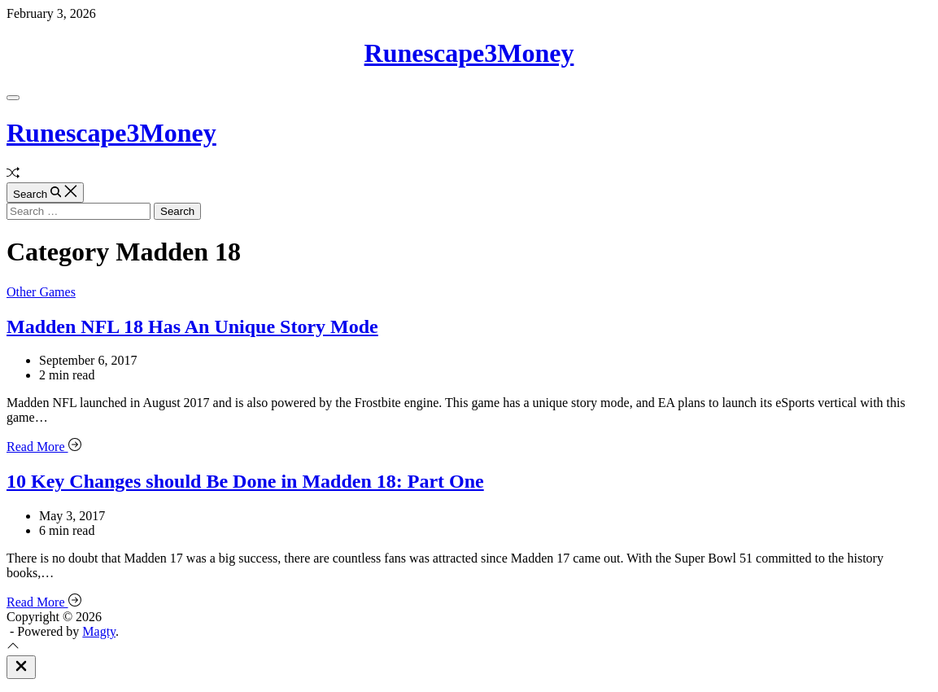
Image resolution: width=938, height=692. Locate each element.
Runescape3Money (469, 53)
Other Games (41, 292)
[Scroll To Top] (13, 648)
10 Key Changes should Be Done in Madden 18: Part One (245, 481)
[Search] (45, 192)
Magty (99, 631)
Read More (44, 446)
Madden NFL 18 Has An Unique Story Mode (192, 326)
